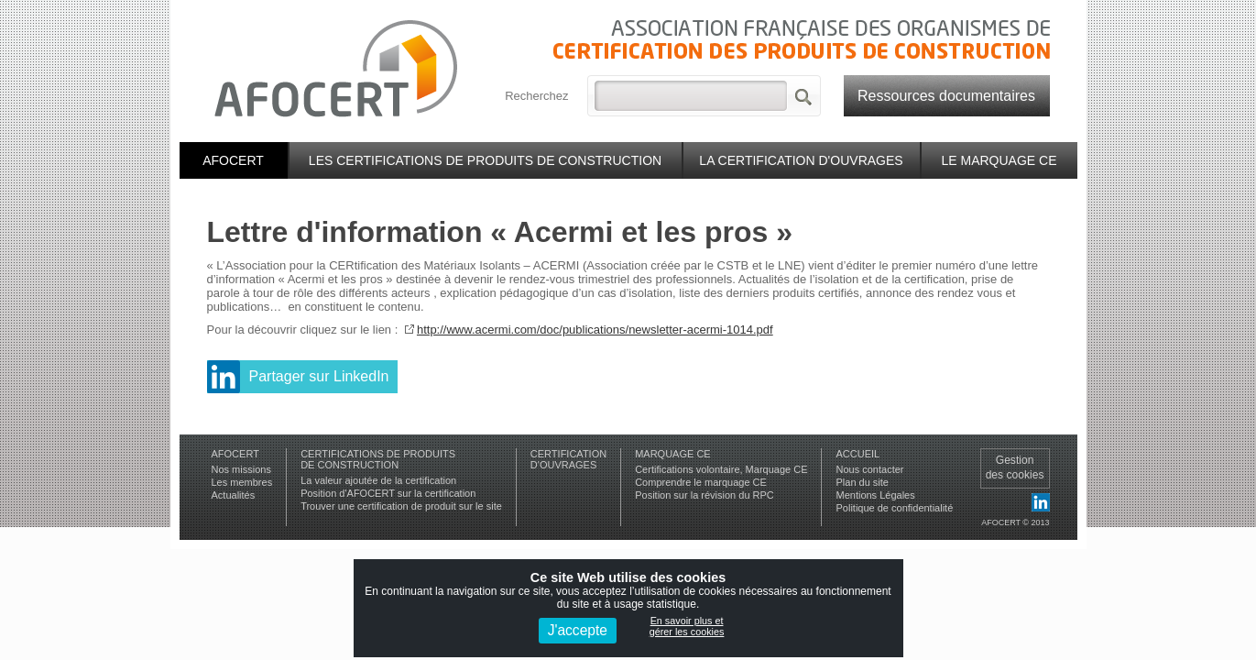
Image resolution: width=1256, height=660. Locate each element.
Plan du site (862, 482)
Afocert (233, 160)
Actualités (234, 495)
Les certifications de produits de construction (485, 160)
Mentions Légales (875, 495)
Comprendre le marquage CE (701, 482)
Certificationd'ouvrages (568, 459)
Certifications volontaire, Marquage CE (721, 469)
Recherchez (536, 96)
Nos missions (241, 469)
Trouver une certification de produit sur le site (401, 506)
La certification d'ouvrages (800, 160)
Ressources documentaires (946, 96)
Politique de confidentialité (894, 507)
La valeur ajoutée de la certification (378, 480)
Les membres (242, 482)
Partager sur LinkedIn (319, 376)
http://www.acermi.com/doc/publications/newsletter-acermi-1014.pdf (595, 329)
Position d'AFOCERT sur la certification (387, 493)
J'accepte (577, 630)
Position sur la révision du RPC (704, 495)
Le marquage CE (998, 160)
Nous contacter (869, 469)
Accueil (857, 453)
